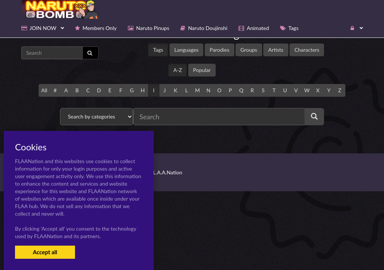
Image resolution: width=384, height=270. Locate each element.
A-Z (177, 70)
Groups (248, 49)
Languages (186, 49)
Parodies (220, 49)
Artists (275, 49)
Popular (202, 70)
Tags (158, 49)
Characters (306, 49)
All (44, 90)
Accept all (45, 252)
